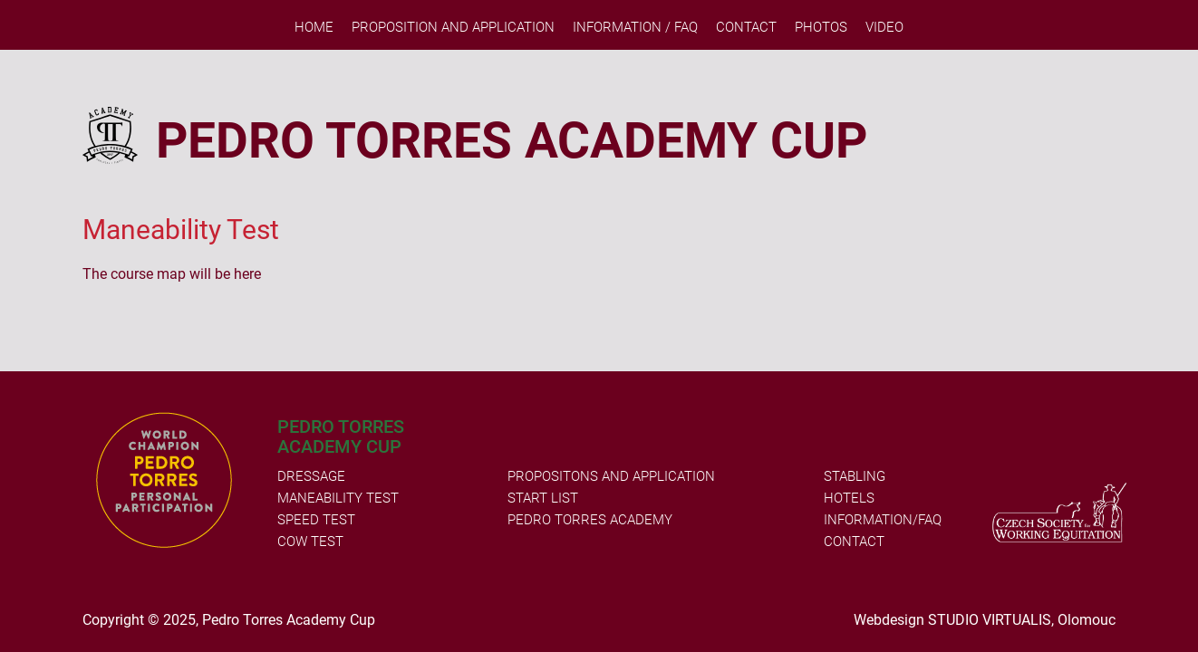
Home (314, 27)
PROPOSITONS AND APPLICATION (611, 476)
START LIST (542, 498)
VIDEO (884, 27)
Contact (746, 27)
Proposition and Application (453, 27)
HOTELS (849, 498)
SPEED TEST (316, 520)
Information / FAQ (635, 27)
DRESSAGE (311, 476)
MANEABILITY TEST (338, 498)
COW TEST (310, 541)
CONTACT (854, 541)
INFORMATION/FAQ (883, 520)
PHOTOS (821, 27)
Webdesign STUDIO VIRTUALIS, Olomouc (985, 619)
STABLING (854, 476)
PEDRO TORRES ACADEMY (589, 520)
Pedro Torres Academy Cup (288, 619)
